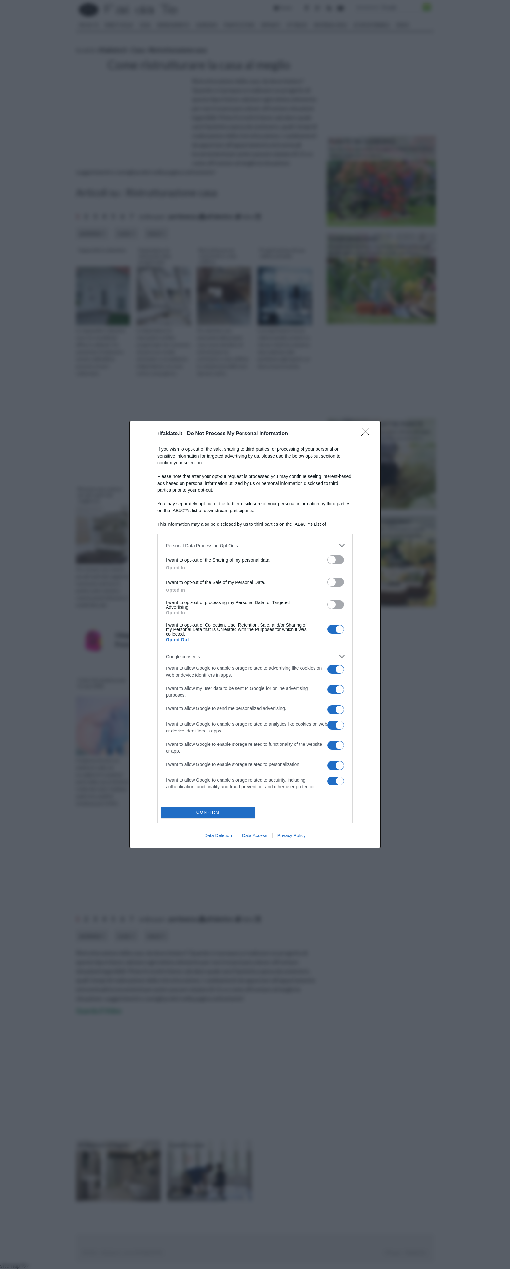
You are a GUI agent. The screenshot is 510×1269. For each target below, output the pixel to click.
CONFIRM (208, 812)
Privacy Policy (291, 835)
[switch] (335, 559)
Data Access (254, 835)
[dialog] (255, 634)
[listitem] (255, 545)
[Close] (367, 434)
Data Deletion (218, 835)
